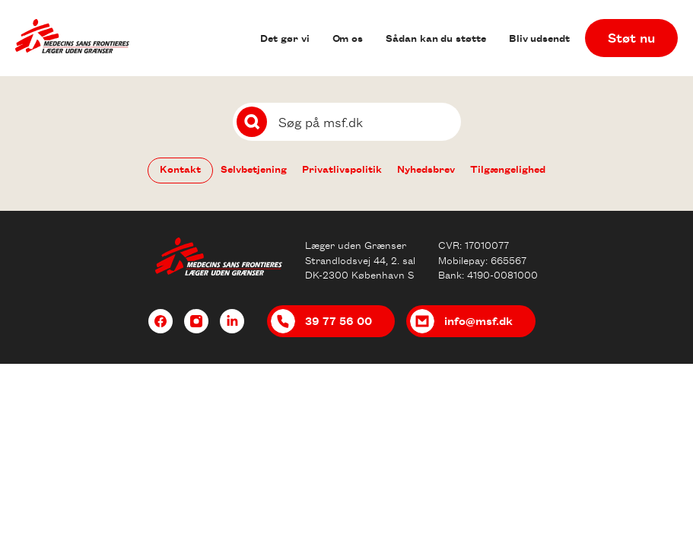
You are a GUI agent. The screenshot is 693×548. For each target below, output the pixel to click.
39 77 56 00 (338, 320)
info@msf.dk (478, 320)
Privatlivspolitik (342, 168)
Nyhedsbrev (426, 168)
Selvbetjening (254, 168)
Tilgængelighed (507, 168)
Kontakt (180, 168)
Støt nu (631, 37)
